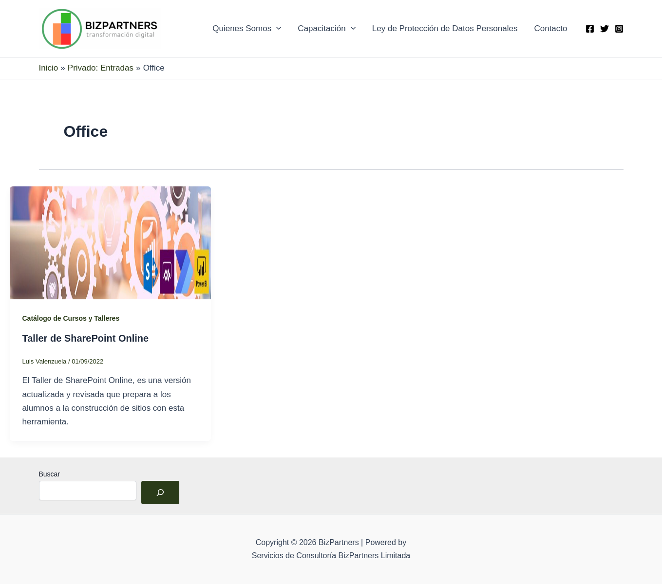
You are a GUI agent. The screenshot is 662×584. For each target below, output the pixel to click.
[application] (276, 28)
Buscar (49, 474)
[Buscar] (160, 492)
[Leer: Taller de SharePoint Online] (110, 242)
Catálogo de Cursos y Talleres (71, 318)
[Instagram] (619, 28)
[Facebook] (590, 28)
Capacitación (326, 28)
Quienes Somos (246, 28)
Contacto (550, 28)
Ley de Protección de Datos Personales (445, 28)
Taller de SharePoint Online (85, 338)
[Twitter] (604, 28)
